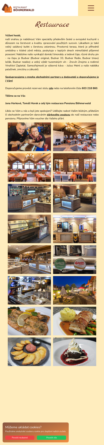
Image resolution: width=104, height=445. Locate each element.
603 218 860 (89, 88)
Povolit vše (51, 437)
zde (51, 88)
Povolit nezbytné (20, 437)
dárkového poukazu (58, 114)
